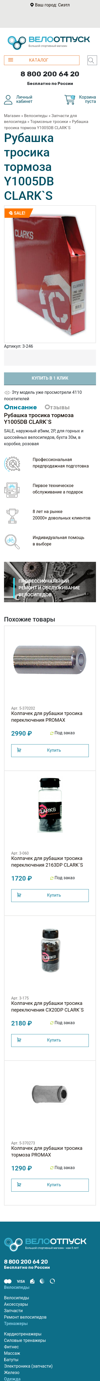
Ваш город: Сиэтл (52, 5)
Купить (54, 750)
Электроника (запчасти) (28, 1366)
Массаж (12, 1353)
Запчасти (13, 1310)
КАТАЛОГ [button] (28, 60)
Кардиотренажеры (23, 1334)
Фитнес (11, 1346)
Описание (20, 407)
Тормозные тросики (49, 121)
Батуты (11, 1359)
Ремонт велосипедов (25, 1317)
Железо (11, 1372)
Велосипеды (35, 115)
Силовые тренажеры (25, 1340)
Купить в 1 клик (50, 378)
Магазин (12, 115)
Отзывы (57, 407)
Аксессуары (16, 1304)
